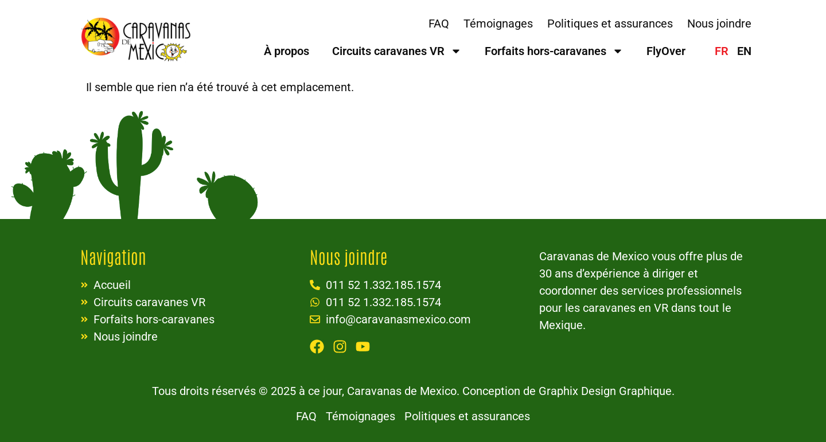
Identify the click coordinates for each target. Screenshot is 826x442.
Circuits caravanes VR (397, 51)
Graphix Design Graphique (605, 391)
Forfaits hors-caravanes (554, 51)
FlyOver (665, 51)
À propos (286, 51)
